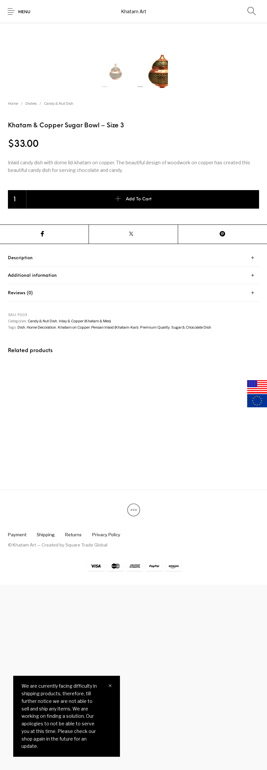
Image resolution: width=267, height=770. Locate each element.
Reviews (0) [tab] (20, 478)
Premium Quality (155, 512)
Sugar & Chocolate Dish (191, 512)
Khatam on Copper (74, 512)
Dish (21, 512)
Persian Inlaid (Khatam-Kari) (114, 512)
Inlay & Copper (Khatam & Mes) (85, 506)
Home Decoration (41, 512)
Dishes (31, 288)
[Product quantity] (17, 384)
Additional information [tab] (32, 461)
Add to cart (139, 384)
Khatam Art (133, 11)
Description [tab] (20, 443)
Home (13, 288)
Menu (24, 12)
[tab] (133, 443)
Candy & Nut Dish (58, 288)
